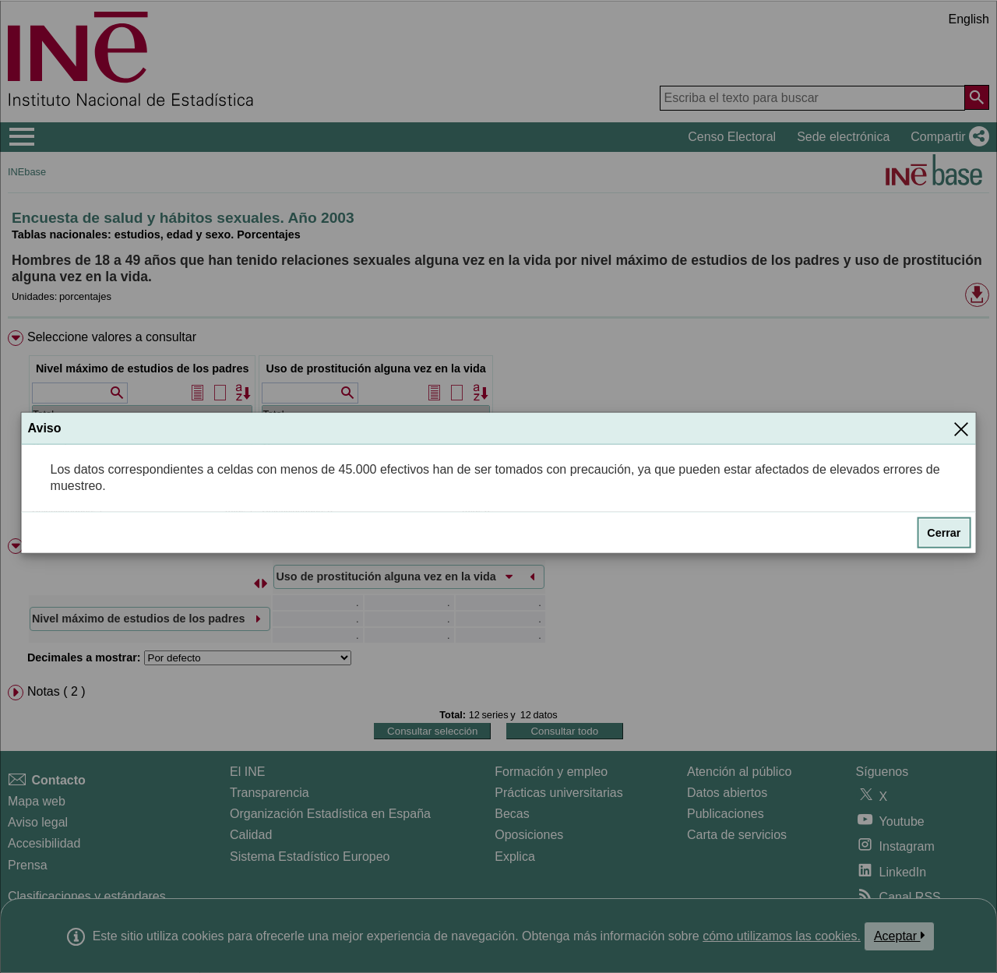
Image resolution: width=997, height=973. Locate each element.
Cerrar (943, 533)
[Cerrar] (961, 428)
